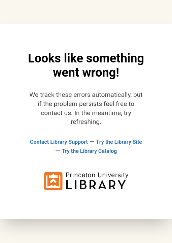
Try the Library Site (119, 142)
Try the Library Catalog (89, 151)
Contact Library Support (59, 142)
